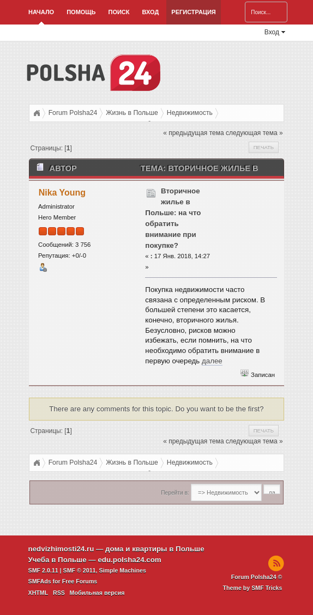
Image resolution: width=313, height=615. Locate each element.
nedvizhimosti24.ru (61, 549)
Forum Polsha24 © (256, 577)
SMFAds (39, 581)
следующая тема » (254, 133)
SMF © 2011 (79, 570)
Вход (150, 12)
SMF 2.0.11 (43, 570)
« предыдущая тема (193, 133)
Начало (41, 12)
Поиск (119, 12)
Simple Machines (122, 570)
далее (212, 361)
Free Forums (80, 581)
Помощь (81, 12)
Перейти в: (175, 493)
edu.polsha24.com (129, 560)
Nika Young (62, 192)
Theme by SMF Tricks (252, 587)
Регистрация (193, 12)
